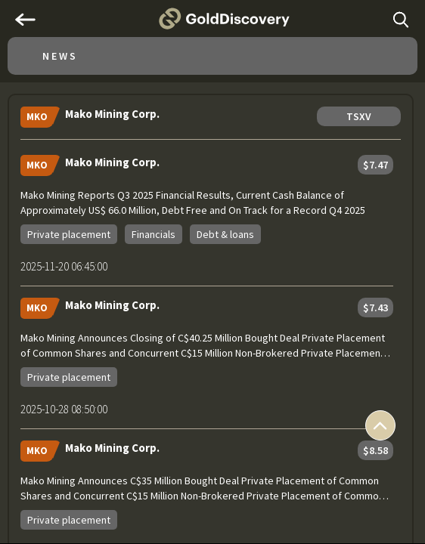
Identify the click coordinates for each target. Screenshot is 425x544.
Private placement (68, 234)
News (60, 56)
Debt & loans (225, 234)
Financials (153, 234)
